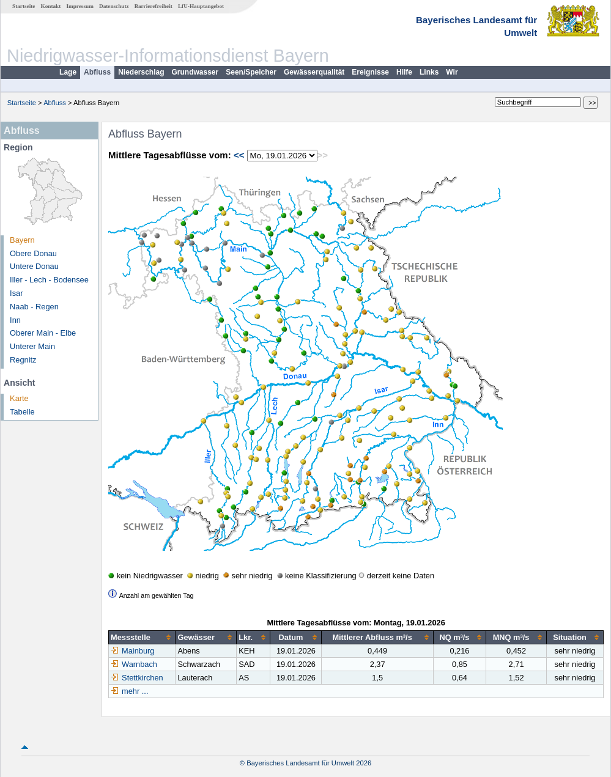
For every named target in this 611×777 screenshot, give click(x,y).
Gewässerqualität (314, 72)
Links (429, 72)
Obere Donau (33, 253)
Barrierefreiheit (153, 6)
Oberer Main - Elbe (43, 332)
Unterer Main (32, 346)
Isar (16, 293)
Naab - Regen (34, 306)
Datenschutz (114, 6)
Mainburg (132, 650)
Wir (451, 72)
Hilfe (404, 72)
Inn (15, 320)
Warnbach (134, 664)
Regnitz (23, 359)
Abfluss (97, 72)
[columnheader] (142, 637)
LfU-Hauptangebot (201, 6)
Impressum (80, 6)
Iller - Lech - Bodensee (49, 279)
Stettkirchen (137, 677)
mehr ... (135, 691)
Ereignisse (370, 72)
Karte (19, 398)
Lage (67, 72)
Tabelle (22, 411)
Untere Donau (34, 266)
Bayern (22, 240)
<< (239, 155)
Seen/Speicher (251, 72)
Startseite (23, 6)
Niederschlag (141, 72)
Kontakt (51, 6)
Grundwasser (195, 72)
